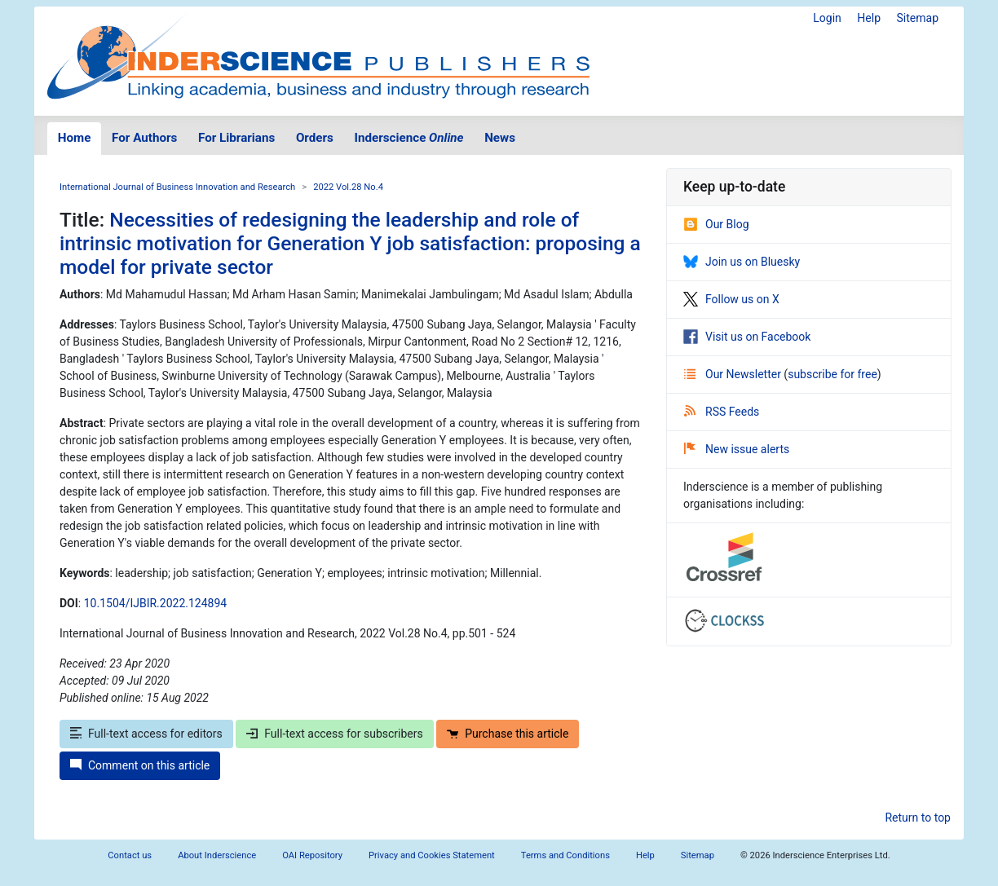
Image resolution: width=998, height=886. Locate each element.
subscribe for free (832, 374)
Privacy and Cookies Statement (432, 855)
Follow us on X (731, 299)
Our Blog (716, 224)
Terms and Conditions (565, 855)
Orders (314, 137)
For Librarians (236, 137)
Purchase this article (507, 733)
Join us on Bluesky (741, 261)
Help (869, 17)
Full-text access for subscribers (334, 733)
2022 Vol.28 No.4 (348, 187)
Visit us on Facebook (746, 336)
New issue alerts (736, 449)
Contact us (130, 855)
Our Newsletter (734, 374)
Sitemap (917, 17)
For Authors (144, 137)
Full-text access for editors (146, 733)
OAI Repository (312, 855)
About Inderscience (217, 855)
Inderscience (409, 137)
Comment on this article (140, 765)
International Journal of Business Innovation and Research (177, 187)
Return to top (918, 817)
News (499, 137)
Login (827, 17)
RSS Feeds (721, 411)
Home (74, 137)
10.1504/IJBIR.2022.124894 (155, 603)
